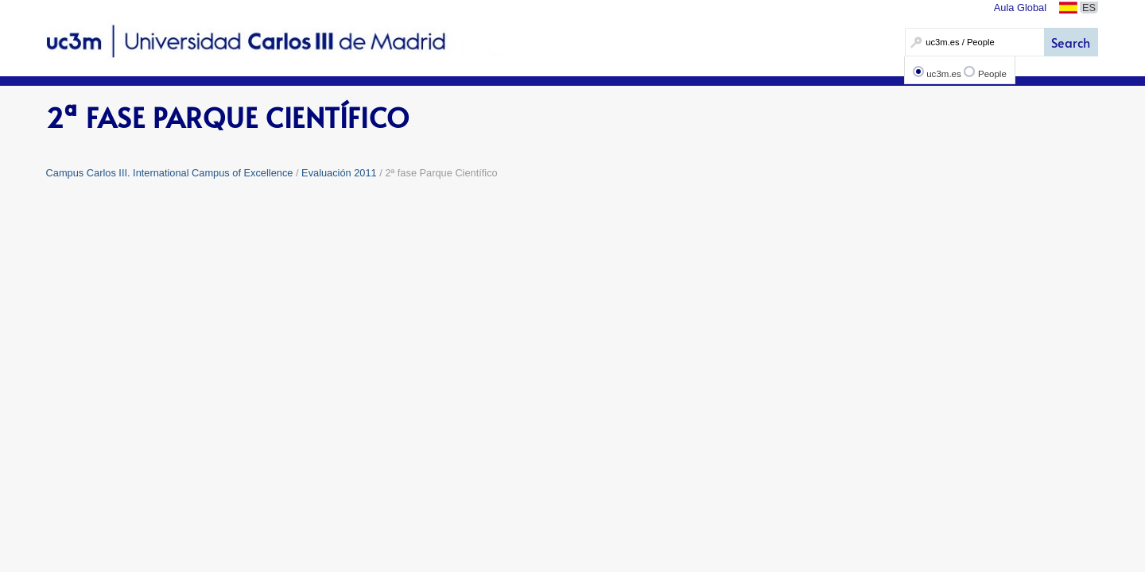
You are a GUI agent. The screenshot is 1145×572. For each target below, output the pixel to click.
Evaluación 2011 (339, 173)
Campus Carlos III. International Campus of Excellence (169, 173)
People (992, 74)
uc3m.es (943, 74)
